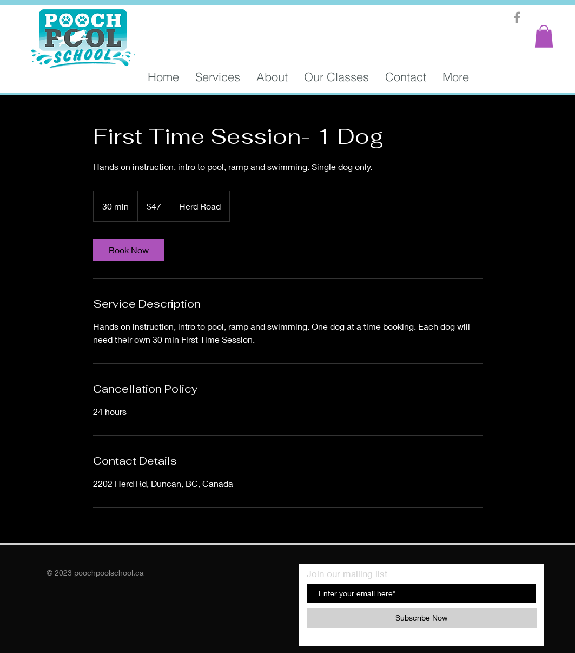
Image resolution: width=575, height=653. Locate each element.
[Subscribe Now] (422, 618)
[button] (543, 36)
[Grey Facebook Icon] (517, 17)
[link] (128, 250)
